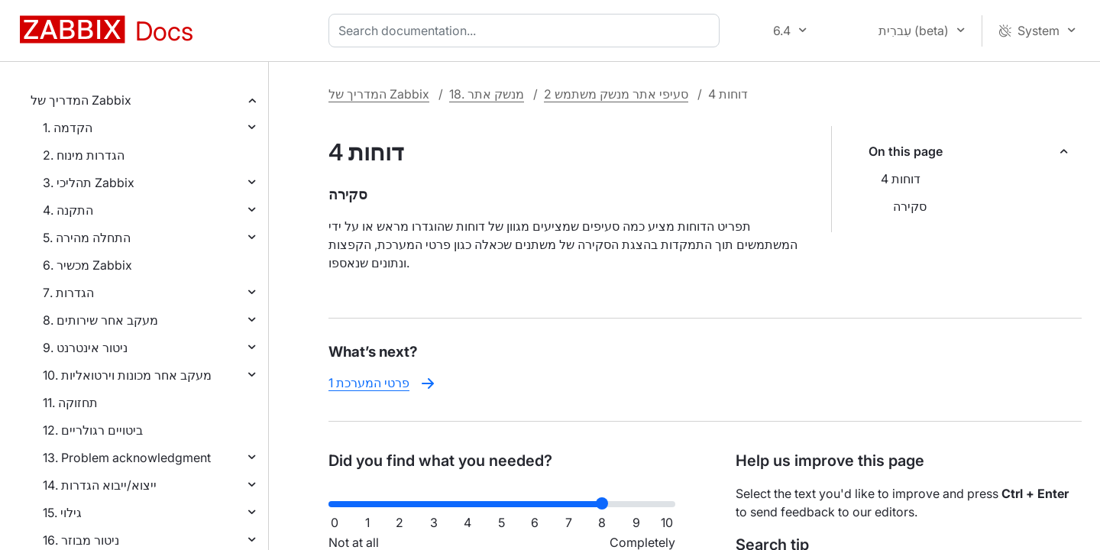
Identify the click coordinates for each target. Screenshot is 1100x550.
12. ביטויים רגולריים (93, 430)
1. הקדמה (67, 127)
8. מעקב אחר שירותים (100, 320)
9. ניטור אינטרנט (85, 347)
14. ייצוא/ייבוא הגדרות (100, 485)
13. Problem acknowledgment (127, 457)
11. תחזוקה (70, 402)
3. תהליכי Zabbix (88, 182)
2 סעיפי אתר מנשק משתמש (616, 94)
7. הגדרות (68, 292)
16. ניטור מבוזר (81, 540)
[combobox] (527, 30)
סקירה (910, 206)
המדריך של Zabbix (81, 100)
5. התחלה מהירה (87, 237)
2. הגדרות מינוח (84, 155)
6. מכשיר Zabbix (87, 265)
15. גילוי (62, 512)
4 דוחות (900, 178)
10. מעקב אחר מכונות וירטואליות (127, 375)
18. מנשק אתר (486, 94)
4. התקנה (68, 210)
